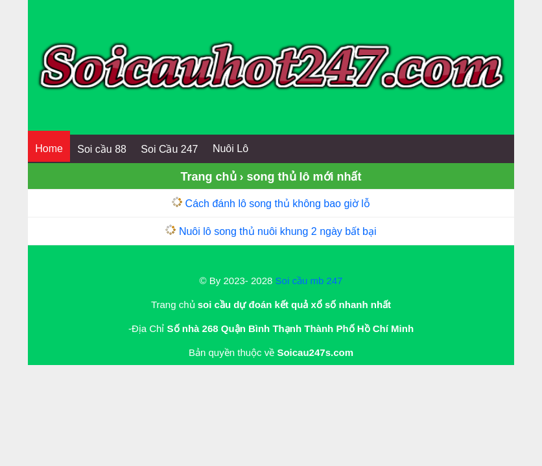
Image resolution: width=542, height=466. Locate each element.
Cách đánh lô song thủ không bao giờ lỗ (277, 203)
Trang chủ (209, 176)
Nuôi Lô (230, 148)
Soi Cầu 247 (169, 149)
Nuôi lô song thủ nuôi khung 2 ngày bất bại (278, 231)
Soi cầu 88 (101, 149)
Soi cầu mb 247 (309, 280)
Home (49, 148)
